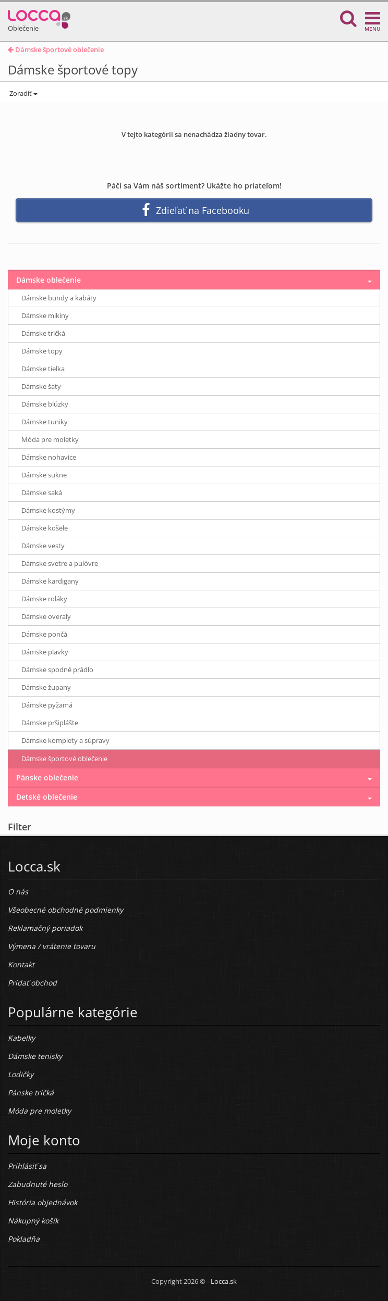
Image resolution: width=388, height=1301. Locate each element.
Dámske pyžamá (46, 705)
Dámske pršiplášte (49, 722)
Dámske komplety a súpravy (65, 740)
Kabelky (21, 1038)
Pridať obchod (32, 983)
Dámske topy (42, 351)
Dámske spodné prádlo (57, 669)
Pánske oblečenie (47, 777)
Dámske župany (46, 687)
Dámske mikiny (45, 315)
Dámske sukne (44, 474)
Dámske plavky (44, 651)
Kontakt (21, 964)
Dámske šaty (41, 386)
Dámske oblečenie (48, 280)
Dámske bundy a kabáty (58, 297)
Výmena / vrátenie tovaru (51, 946)
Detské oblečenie (46, 797)
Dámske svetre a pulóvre (59, 563)
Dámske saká (41, 492)
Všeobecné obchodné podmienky (65, 910)
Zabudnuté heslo (37, 1184)
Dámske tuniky (44, 421)
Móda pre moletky (50, 439)
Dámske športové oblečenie (56, 49)
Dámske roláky (44, 598)
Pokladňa (24, 1239)
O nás (18, 891)
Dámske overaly (46, 616)
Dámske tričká (43, 333)
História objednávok (42, 1202)
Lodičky (20, 1074)
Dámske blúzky (44, 404)
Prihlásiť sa (27, 1166)
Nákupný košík (33, 1221)
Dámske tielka (43, 368)
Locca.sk (224, 1281)
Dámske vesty (43, 545)
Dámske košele (44, 528)
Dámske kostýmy (48, 510)
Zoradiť (23, 93)
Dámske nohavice (48, 457)
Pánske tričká (31, 1092)
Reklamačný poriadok (45, 928)
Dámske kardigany (50, 581)
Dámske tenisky (35, 1056)
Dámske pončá (44, 634)
